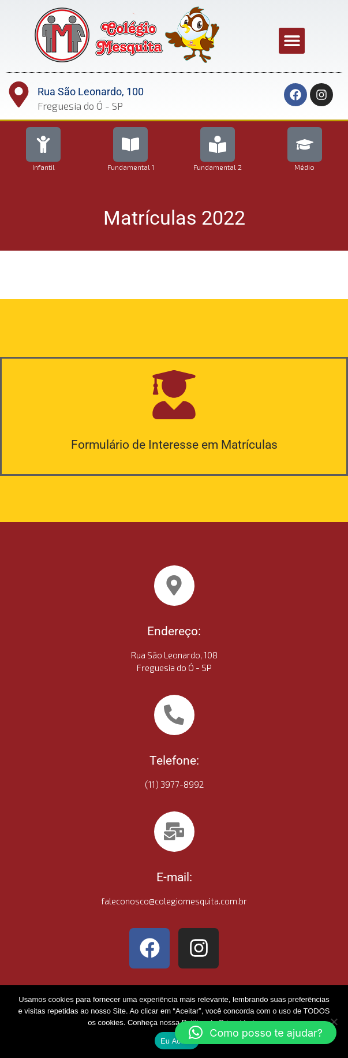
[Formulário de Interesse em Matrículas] (174, 394)
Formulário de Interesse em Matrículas (174, 445)
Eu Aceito (176, 1041)
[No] (333, 1021)
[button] (292, 41)
